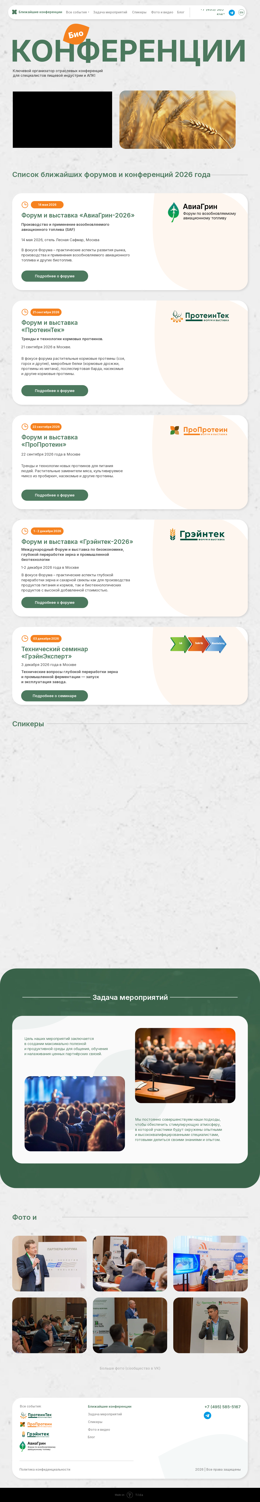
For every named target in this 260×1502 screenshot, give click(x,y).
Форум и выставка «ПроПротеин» (49, 441)
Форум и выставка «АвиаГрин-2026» (78, 215)
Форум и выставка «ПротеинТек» (49, 326)
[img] (232, 12)
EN (241, 12)
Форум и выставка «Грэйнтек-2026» (77, 541)
